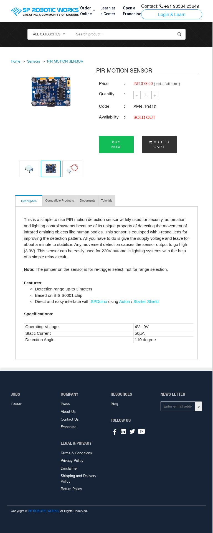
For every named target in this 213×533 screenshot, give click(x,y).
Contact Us (70, 419)
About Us (68, 412)
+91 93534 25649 (179, 6)
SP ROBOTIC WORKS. (43, 511)
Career (16, 404)
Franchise (68, 427)
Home (15, 61)
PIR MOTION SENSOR (65, 61)
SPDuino (99, 301)
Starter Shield (146, 301)
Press (65, 404)
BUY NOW (116, 144)
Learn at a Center (107, 11)
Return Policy (71, 489)
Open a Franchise (132, 11)
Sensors (33, 61)
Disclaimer (69, 468)
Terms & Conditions (76, 453)
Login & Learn (172, 14)
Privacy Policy (72, 461)
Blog (114, 404)
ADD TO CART (159, 144)
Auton (124, 301)
